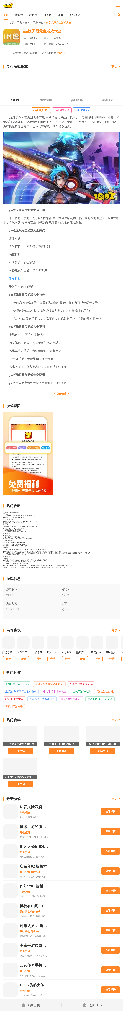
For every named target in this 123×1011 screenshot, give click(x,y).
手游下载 (22, 22)
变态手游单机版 (81, 691)
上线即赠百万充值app (17, 684)
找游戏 (19, 15)
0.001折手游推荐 (14, 699)
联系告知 (61, 53)
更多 (114, 67)
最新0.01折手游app (71, 699)
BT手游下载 (36, 22)
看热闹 (33, 15)
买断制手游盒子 (14, 706)
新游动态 (75, 15)
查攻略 (47, 15)
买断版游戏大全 (105, 691)
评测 (60, 15)
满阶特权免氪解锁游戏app (49, 684)
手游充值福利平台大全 (100, 699)
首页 (6, 15)
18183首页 (8, 22)
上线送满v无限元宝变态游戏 (20, 691)
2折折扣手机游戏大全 (54, 691)
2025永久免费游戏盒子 (42, 699)
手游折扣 (15, 278)
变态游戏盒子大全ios (81, 684)
